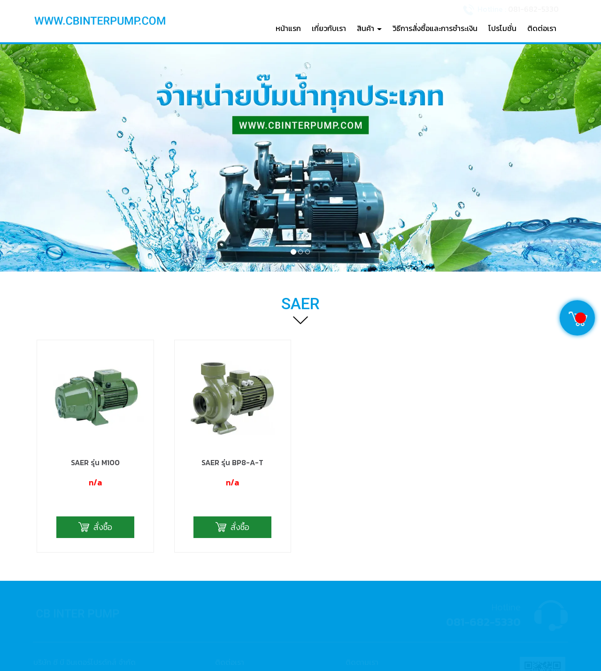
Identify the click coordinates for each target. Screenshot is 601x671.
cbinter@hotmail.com (262, 612)
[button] (45, 158)
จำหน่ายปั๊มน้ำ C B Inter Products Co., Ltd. (419, 579)
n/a (95, 385)
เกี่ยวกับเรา (329, 28)
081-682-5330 (533, 8)
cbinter (369, 596)
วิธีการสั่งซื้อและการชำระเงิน (435, 28)
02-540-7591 (248, 579)
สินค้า (369, 28)
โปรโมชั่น (502, 28)
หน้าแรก (288, 28)
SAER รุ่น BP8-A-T (232, 364)
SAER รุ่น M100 (95, 364)
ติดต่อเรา (541, 28)
